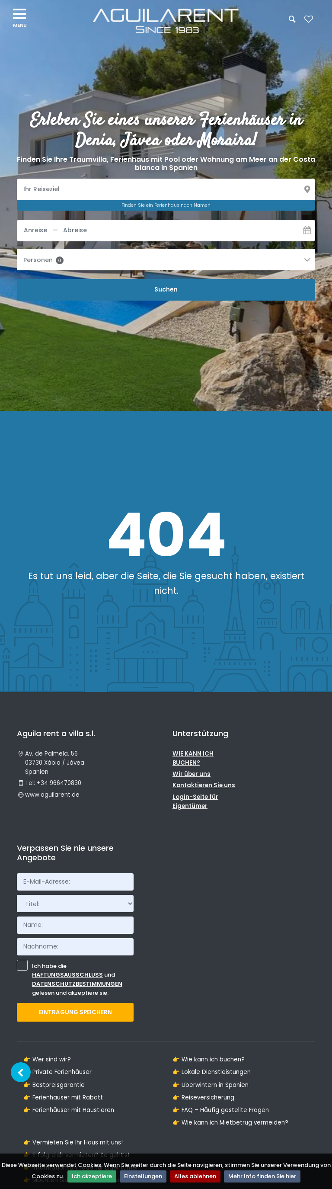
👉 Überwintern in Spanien (210, 1085)
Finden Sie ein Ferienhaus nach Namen (166, 205)
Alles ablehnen (195, 1176)
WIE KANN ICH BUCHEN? (193, 758)
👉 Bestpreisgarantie (54, 1085)
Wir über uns (191, 774)
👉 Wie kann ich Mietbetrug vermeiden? (230, 1122)
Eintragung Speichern (75, 1012)
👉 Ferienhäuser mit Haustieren (68, 1110)
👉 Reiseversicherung (203, 1097)
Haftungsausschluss (67, 975)
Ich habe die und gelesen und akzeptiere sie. (69, 979)
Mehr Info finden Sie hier (262, 1176)
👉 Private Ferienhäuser (57, 1072)
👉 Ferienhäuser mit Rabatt (63, 1097)
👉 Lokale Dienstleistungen (211, 1072)
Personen (43, 260)
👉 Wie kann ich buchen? (208, 1059)
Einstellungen (143, 1176)
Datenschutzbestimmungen (77, 984)
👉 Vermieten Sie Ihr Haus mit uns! (73, 1142)
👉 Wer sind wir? (47, 1059)
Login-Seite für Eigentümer (195, 801)
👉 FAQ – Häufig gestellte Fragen (220, 1110)
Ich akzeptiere (92, 1176)
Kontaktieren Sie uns (203, 785)
